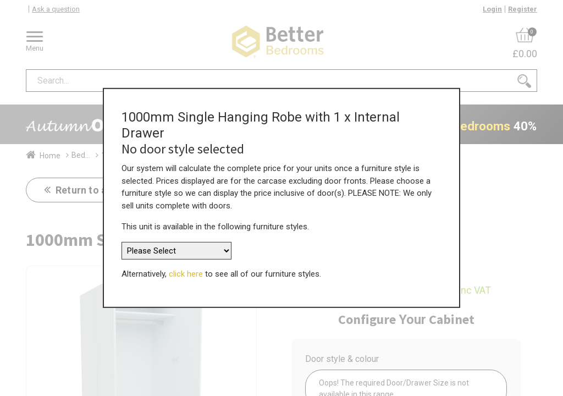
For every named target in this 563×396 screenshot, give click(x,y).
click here (186, 274)
